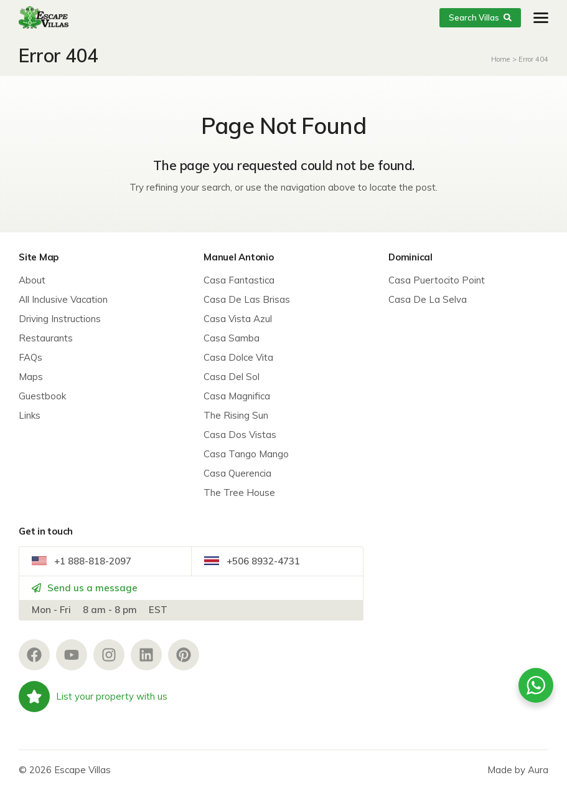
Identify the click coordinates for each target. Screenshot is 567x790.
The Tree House (239, 492)
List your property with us (93, 696)
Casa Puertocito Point (436, 280)
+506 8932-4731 (252, 561)
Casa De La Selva (427, 299)
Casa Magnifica (237, 396)
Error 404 (533, 59)
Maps (31, 377)
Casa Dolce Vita (238, 357)
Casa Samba (232, 338)
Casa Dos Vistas (240, 434)
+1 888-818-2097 (81, 561)
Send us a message (85, 588)
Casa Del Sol (232, 377)
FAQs (30, 357)
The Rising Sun (236, 415)
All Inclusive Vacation (63, 299)
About (32, 280)
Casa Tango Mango (246, 454)
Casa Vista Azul (238, 319)
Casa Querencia (237, 473)
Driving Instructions (60, 319)
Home (500, 59)
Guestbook (42, 396)
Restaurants (46, 338)
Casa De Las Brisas (247, 299)
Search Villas (480, 17)
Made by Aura (517, 770)
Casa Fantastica (239, 280)
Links (29, 415)
